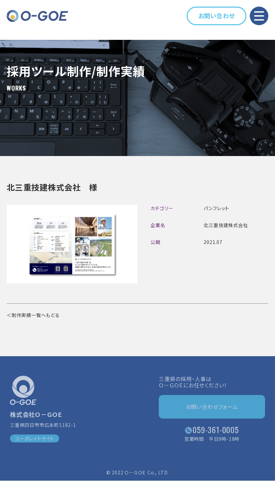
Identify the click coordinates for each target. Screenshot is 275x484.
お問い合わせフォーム (212, 408)
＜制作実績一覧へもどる (33, 315)
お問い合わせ (216, 15)
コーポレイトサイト (34, 440)
